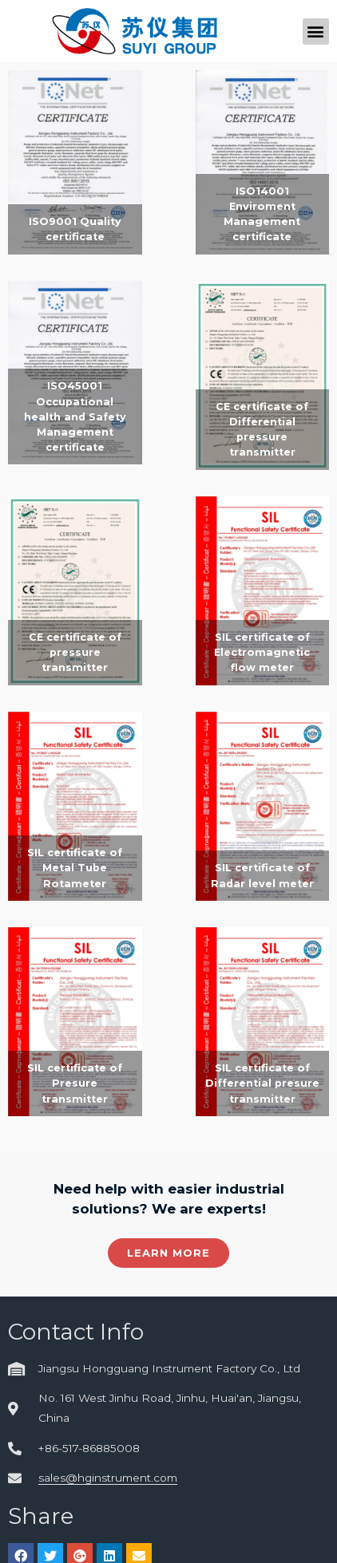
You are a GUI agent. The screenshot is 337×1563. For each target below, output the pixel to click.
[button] (316, 31)
